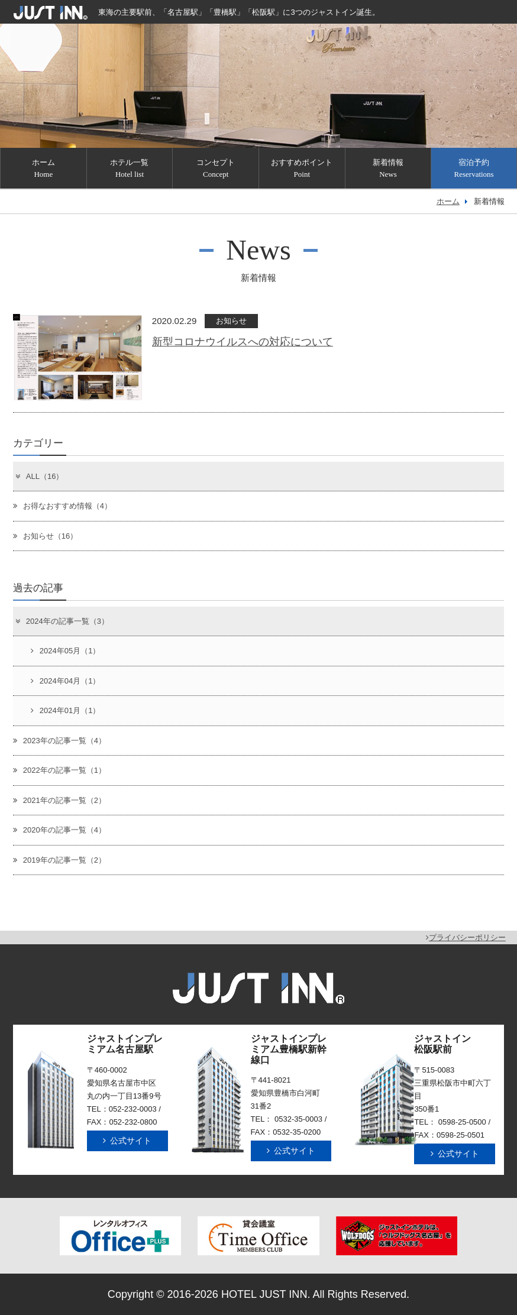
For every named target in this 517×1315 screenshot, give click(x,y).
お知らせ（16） (45, 536)
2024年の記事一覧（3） (61, 621)
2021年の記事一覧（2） (59, 800)
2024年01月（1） (66, 710)
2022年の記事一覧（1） (59, 770)
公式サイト (127, 1140)
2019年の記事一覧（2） (59, 860)
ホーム (448, 201)
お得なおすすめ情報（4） (62, 505)
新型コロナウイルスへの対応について (242, 342)
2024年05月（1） (66, 650)
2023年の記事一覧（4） (59, 740)
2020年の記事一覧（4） (59, 829)
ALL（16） (39, 476)
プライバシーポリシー (466, 937)
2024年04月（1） (66, 680)
